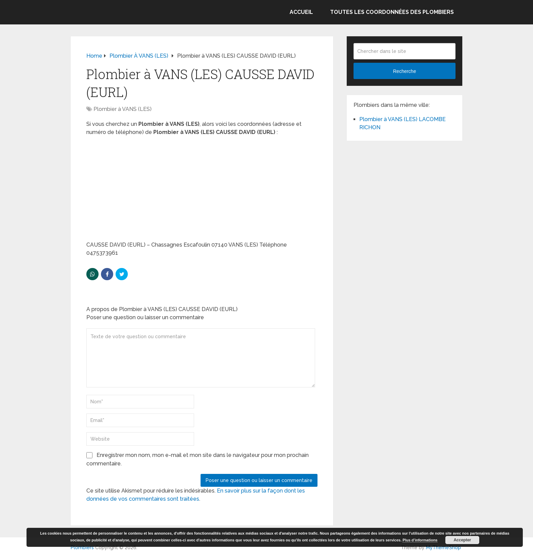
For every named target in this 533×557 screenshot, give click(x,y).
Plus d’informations (419, 540)
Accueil (301, 12)
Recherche (404, 71)
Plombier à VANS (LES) (122, 109)
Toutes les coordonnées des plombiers (392, 12)
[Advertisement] (201, 190)
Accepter (462, 540)
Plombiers (82, 547)
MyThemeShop (443, 547)
